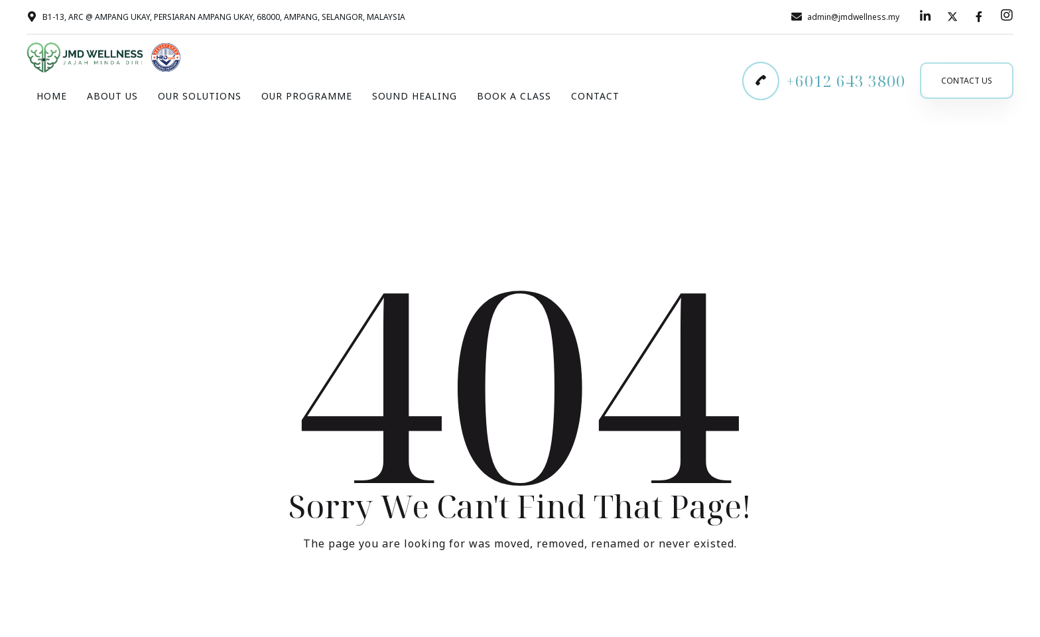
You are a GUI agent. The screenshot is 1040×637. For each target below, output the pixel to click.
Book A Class (514, 96)
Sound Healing (414, 96)
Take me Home (520, 598)
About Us (112, 96)
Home (51, 96)
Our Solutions (199, 96)
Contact (595, 96)
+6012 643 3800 (845, 81)
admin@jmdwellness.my (853, 17)
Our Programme (306, 96)
